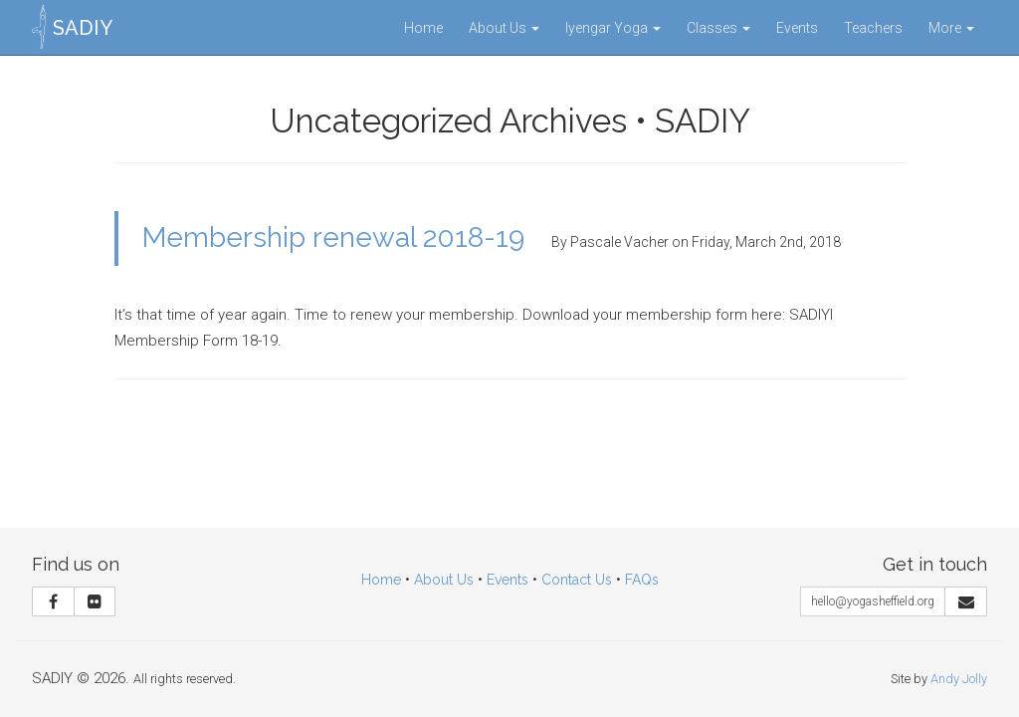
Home (423, 28)
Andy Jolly (958, 678)
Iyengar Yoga (613, 28)
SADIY (82, 28)
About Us (504, 28)
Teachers (873, 28)
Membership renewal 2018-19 (333, 237)
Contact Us (576, 580)
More (951, 28)
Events (797, 28)
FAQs (642, 580)
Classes (718, 28)
